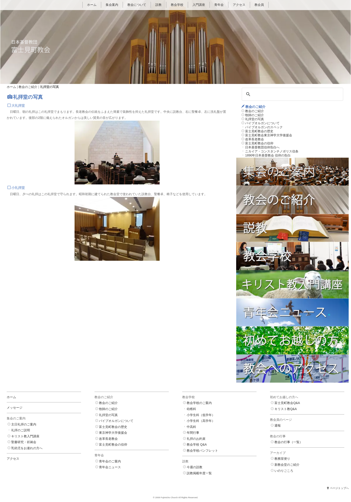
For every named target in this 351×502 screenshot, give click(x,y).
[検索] (292, 94)
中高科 (191, 427)
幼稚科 (191, 409)
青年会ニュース (110, 467)
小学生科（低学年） (201, 415)
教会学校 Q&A (197, 444)
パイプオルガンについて (262, 123)
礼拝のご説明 (20, 430)
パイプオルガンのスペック (264, 127)
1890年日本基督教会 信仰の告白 (268, 155)
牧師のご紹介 (254, 115)
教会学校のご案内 (199, 403)
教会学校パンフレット (202, 450)
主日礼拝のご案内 (23, 424)
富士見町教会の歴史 (259, 131)
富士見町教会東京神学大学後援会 (268, 135)
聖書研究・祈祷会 (23, 442)
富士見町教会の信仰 (259, 143)
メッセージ (14, 408)
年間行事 (193, 433)
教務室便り (282, 459)
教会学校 (177, 4)
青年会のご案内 (110, 461)
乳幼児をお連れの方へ (27, 448)
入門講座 (199, 4)
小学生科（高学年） (201, 421)
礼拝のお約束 (196, 438)
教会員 (259, 4)
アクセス (239, 4)
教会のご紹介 (28, 87)
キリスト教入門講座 (25, 436)
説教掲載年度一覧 (199, 473)
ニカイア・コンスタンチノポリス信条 (271, 151)
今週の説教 (194, 467)
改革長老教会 (254, 139)
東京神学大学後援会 (113, 433)
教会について (136, 4)
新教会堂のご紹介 (287, 464)
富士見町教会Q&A (287, 403)
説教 (158, 4)
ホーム (91, 4)
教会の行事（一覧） (288, 442)
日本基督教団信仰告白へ (262, 147)
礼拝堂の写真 (254, 119)
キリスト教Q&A (285, 409)
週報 (277, 425)
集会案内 (112, 4)
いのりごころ (283, 470)
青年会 (219, 4)
